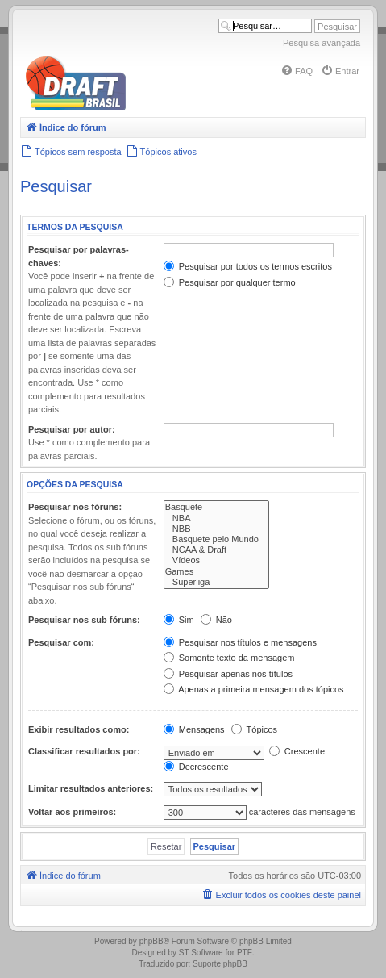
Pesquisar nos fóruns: (75, 507)
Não (216, 620)
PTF (244, 952)
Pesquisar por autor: (71, 429)
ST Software (201, 952)
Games (216, 571)
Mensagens (194, 729)
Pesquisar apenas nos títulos (228, 674)
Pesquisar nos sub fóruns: (84, 620)
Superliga (216, 582)
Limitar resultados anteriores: (90, 788)
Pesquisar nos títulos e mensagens (240, 642)
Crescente (297, 751)
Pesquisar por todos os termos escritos (248, 266)
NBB (216, 529)
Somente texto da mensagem (229, 657)
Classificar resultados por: (84, 751)
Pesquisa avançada (321, 43)
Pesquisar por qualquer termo (230, 282)
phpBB (151, 941)
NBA (216, 518)
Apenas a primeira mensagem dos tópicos (254, 689)
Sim (179, 620)
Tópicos (254, 729)
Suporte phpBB (220, 963)
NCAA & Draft (216, 550)
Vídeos (216, 560)
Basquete (216, 507)
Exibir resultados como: (78, 729)
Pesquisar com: (61, 642)
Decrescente (196, 766)
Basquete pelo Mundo (216, 539)
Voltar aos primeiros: (72, 812)
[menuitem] (296, 71)
